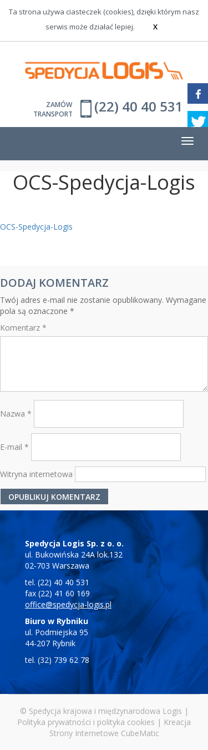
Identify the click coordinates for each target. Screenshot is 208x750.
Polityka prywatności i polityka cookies (86, 722)
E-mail (14, 447)
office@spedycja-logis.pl (68, 604)
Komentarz (23, 327)
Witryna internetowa (36, 474)
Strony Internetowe (84, 733)
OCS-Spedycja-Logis (36, 226)
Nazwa (16, 413)
